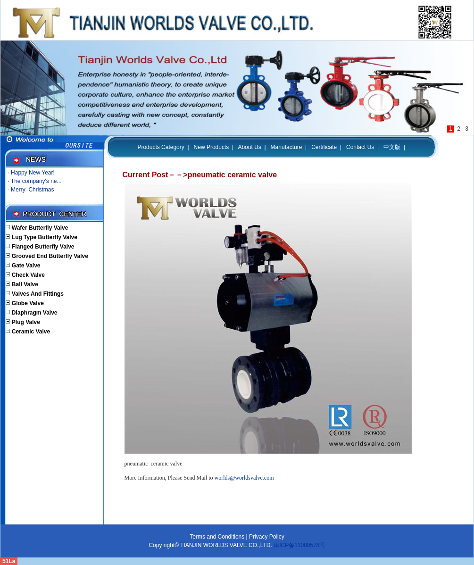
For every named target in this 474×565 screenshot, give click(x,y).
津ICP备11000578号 (298, 545)
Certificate (324, 147)
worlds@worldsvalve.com (244, 477)
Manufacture (286, 147)
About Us (249, 147)
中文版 (391, 147)
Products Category (160, 147)
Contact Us (360, 147)
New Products (211, 147)
